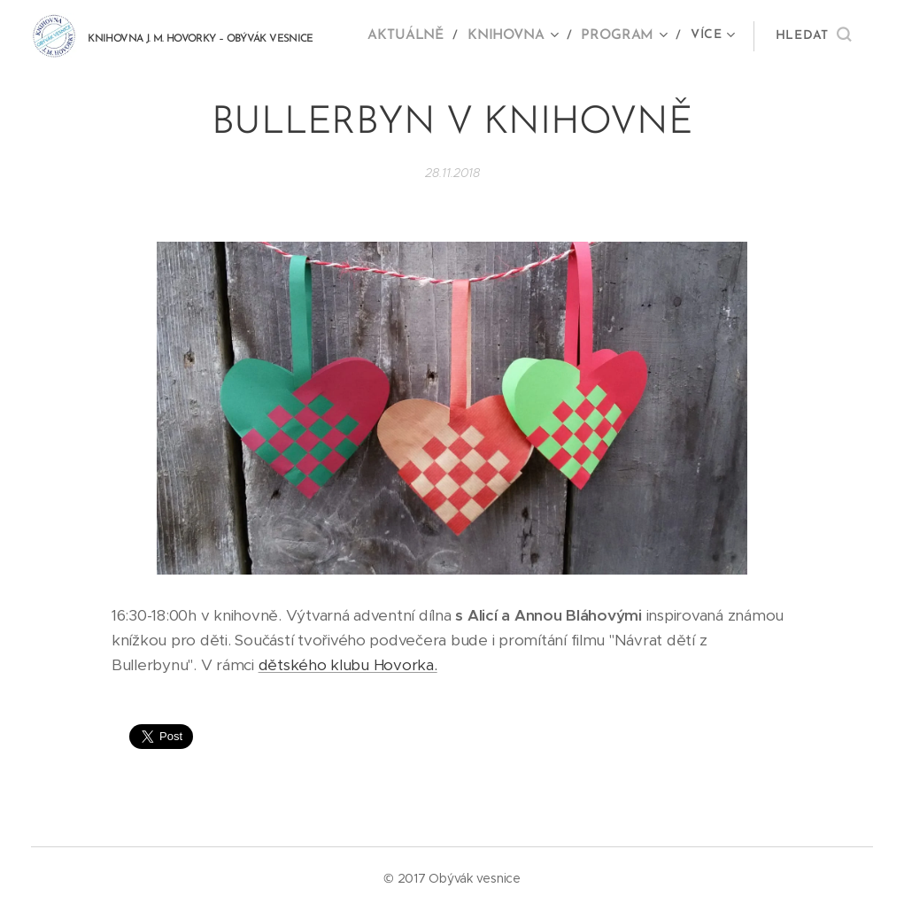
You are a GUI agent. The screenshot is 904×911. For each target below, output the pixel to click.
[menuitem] (416, 36)
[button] (813, 36)
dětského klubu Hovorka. (348, 665)
